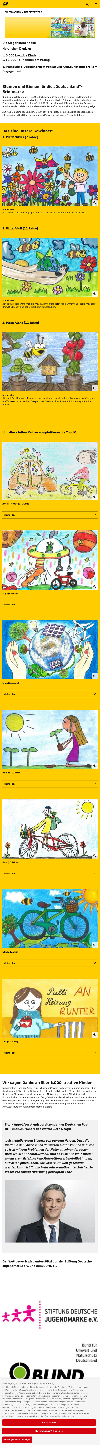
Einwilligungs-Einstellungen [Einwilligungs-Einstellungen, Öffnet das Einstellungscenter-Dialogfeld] (17, 1441)
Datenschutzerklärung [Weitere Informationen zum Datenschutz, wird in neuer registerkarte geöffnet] (54, 1418)
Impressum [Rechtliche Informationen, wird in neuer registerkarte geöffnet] (69, 1418)
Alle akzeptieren (49, 1424)
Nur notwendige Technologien (49, 1433)
